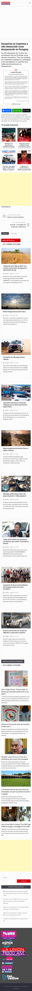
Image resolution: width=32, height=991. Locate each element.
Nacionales (14, 233)
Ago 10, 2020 (15, 636)
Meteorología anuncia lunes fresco (14, 311)
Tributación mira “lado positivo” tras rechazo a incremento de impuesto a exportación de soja (15, 268)
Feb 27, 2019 (15, 547)
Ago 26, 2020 (15, 499)
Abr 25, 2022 (15, 410)
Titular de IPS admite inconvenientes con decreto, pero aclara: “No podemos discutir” (16, 541)
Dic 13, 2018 (15, 362)
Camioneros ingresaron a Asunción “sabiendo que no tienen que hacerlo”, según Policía (15, 405)
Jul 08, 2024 (15, 315)
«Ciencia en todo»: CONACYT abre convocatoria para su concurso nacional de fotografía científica (15, 897)
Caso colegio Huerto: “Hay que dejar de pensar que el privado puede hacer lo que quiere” (15, 692)
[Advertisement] (16, 23)
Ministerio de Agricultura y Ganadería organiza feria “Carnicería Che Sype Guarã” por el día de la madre (16, 890)
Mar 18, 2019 (15, 592)
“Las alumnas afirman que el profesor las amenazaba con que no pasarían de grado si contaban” (16, 792)
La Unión (7, 273)
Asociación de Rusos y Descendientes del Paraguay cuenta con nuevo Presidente (15, 587)
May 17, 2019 (15, 273)
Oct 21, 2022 (15, 454)
